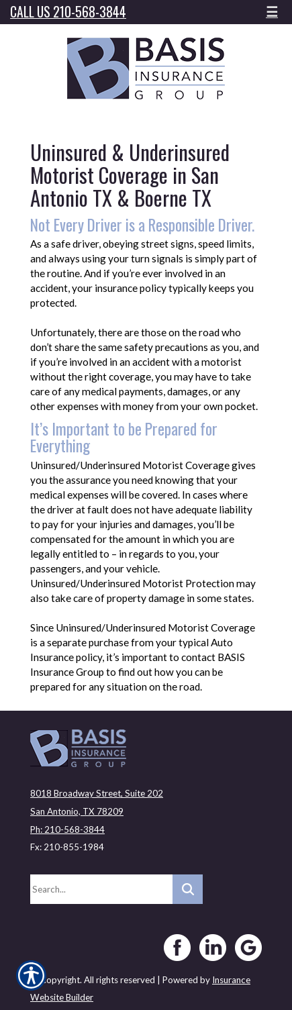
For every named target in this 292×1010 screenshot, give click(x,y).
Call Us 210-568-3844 (68, 11)
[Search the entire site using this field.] (101, 889)
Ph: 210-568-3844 (67, 829)
